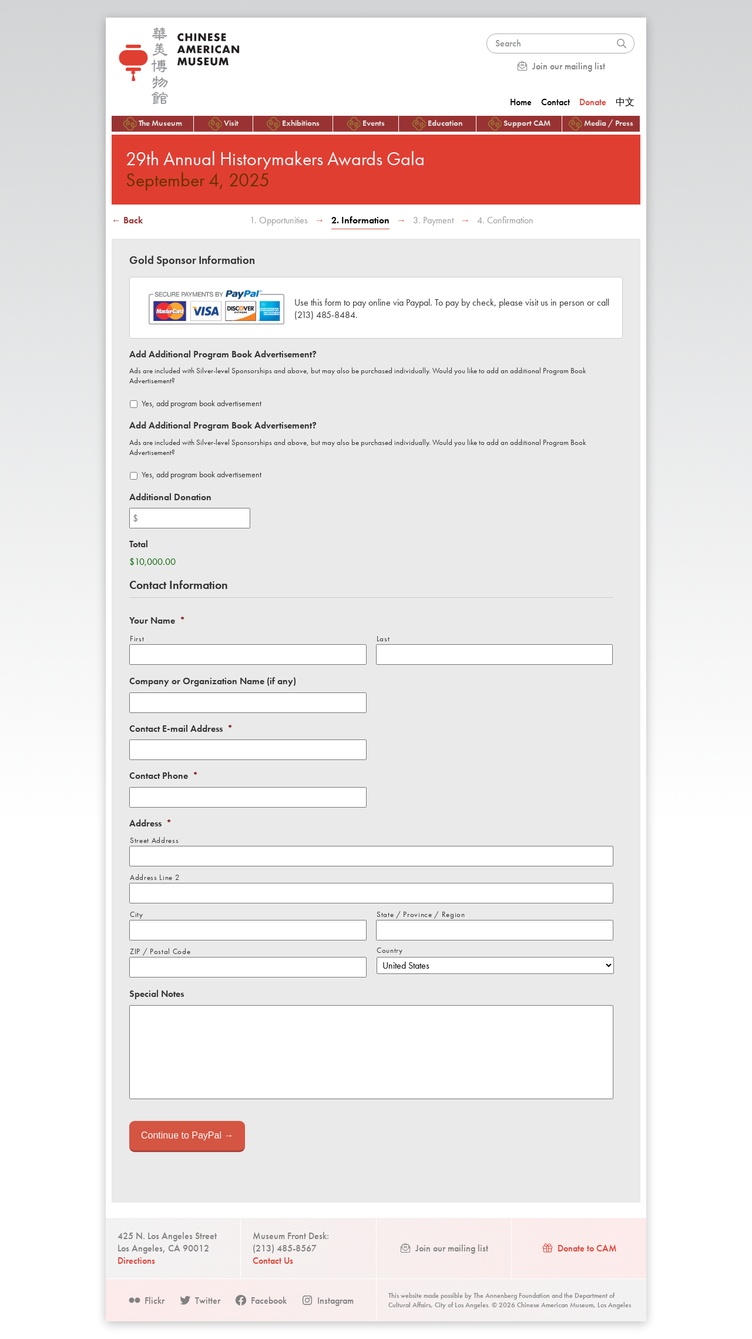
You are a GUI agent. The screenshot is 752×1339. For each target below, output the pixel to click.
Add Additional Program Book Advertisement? (223, 354)
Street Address (154, 840)
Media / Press (601, 123)
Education (437, 123)
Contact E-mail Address (181, 729)
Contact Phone (163, 776)
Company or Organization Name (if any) (212, 681)
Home (521, 102)
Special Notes (156, 994)
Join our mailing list (560, 66)
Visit (224, 123)
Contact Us (273, 1260)
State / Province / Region (421, 914)
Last (383, 639)
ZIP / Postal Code (160, 951)
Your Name (157, 621)
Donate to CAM (579, 1248)
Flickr (146, 1300)
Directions (136, 1260)
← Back (127, 220)
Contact (555, 102)
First (137, 639)
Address (150, 823)
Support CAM (519, 123)
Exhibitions (293, 123)
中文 (625, 102)
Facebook (260, 1300)
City (136, 914)
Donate (592, 102)
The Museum (152, 123)
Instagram (327, 1300)
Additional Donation (170, 497)
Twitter (199, 1300)
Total (138, 544)
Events (366, 123)
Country (390, 950)
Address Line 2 (154, 877)
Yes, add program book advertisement (201, 403)
